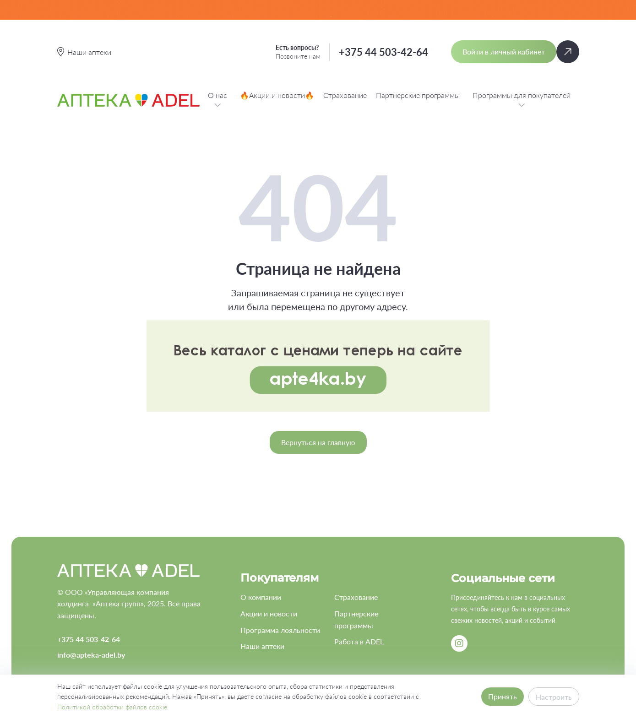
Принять (502, 696)
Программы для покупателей (522, 100)
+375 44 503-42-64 (383, 52)
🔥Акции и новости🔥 (277, 95)
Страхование (345, 95)
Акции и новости (268, 613)
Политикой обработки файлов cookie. (113, 707)
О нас (217, 100)
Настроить (554, 696)
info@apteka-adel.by (91, 654)
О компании (260, 597)
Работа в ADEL (359, 641)
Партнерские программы (418, 95)
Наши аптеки (262, 646)
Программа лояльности (280, 630)
